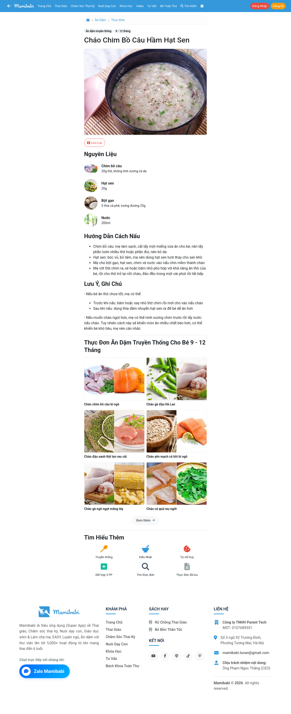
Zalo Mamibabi (43, 671)
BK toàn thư (168, 6)
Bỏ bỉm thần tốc (165, 629)
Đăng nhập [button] (259, 6)
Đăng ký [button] (278, 6)
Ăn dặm (100, 20)
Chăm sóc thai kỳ (83, 6)
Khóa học (126, 6)
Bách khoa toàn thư (122, 666)
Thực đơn (118, 20)
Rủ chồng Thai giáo (168, 622)
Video (140, 6)
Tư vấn (152, 6)
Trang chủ (44, 6)
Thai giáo (61, 6)
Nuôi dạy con (107, 6)
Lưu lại (94, 143)
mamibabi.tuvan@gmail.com (246, 653)
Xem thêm (145, 520)
